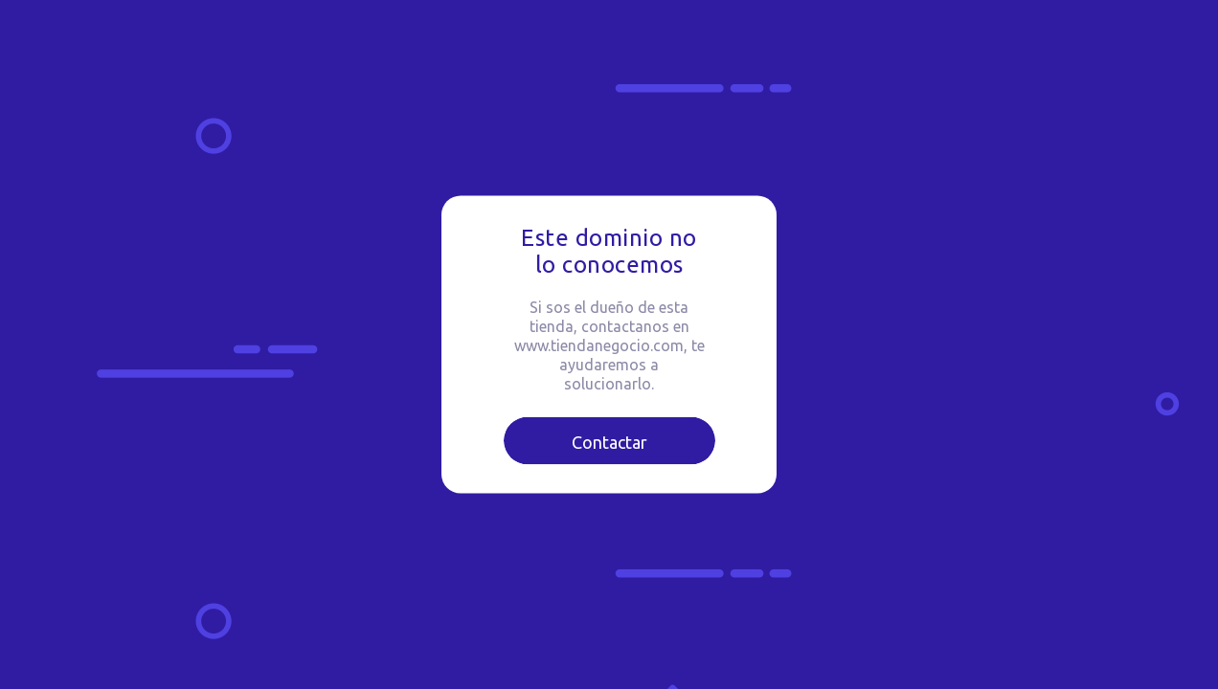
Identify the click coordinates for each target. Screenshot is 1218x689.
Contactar (609, 442)
